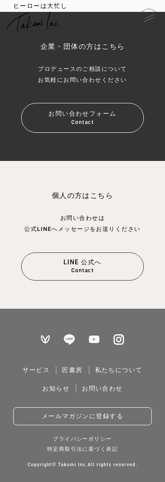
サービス (36, 369)
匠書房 (72, 369)
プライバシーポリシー (82, 439)
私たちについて (119, 369)
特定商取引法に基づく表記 (82, 449)
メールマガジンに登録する (82, 416)
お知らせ (56, 388)
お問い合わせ (102, 388)
